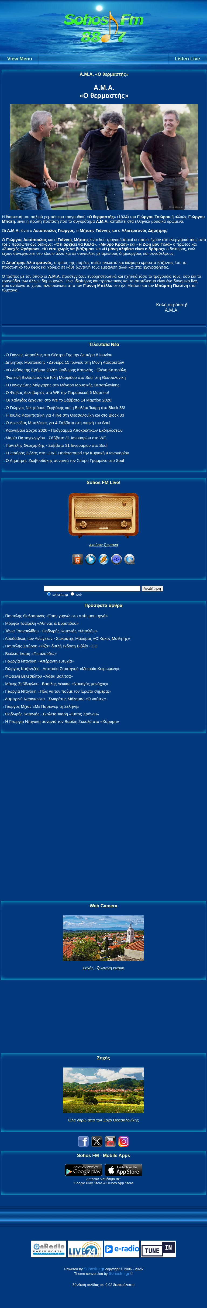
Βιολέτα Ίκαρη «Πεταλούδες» (31, 653)
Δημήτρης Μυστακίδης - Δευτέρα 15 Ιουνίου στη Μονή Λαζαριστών (64, 362)
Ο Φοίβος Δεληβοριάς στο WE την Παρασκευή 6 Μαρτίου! (57, 392)
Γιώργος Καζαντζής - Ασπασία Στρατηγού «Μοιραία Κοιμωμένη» (62, 668)
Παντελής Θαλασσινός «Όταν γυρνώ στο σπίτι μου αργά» (56, 615)
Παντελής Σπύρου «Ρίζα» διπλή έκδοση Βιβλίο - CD (51, 646)
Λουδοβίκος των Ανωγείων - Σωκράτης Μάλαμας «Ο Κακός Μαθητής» (67, 638)
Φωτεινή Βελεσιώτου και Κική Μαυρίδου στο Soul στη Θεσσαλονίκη (66, 377)
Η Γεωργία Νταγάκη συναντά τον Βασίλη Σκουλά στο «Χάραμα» (62, 721)
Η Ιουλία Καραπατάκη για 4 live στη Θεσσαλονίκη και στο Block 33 (65, 415)
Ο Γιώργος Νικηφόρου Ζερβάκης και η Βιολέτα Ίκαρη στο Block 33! (65, 407)
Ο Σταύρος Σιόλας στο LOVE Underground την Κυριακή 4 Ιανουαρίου (67, 453)
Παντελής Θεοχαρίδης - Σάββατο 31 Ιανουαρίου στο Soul (56, 445)
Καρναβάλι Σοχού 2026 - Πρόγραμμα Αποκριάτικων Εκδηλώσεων (64, 430)
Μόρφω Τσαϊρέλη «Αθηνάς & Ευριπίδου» (41, 623)
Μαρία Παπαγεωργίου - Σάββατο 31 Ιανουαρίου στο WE (56, 437)
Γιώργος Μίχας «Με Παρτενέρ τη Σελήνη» (42, 706)
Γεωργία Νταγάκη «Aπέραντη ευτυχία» (39, 661)
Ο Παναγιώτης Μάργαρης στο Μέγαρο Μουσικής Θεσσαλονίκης (62, 385)
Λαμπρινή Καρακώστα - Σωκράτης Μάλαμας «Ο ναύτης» (55, 698)
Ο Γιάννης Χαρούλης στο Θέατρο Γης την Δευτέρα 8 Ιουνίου (59, 354)
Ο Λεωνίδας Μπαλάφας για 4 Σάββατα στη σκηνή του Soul (58, 422)
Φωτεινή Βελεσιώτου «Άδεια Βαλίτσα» (39, 676)
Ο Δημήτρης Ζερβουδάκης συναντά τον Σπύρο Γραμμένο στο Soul (65, 460)
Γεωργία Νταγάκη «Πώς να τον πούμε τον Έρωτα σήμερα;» (58, 691)
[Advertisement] (103, 817)
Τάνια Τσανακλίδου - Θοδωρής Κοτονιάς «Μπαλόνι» (51, 631)
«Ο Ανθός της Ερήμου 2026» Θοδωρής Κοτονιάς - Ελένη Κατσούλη (66, 370)
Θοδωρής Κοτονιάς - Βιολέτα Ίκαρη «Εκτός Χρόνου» (52, 714)
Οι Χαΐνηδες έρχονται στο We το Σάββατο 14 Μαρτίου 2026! (59, 400)
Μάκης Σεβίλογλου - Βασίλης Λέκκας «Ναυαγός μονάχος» (56, 683)
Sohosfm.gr (94, 1268)
